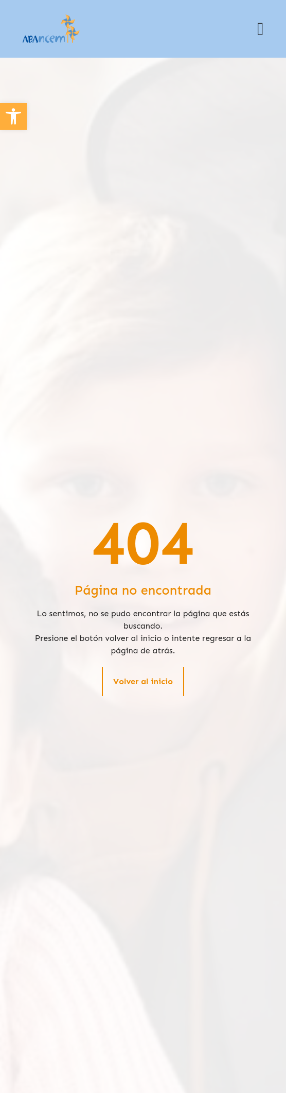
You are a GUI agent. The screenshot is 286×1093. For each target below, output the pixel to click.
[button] (260, 29)
